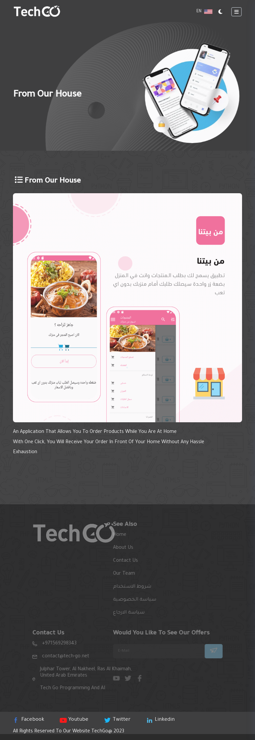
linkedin (161, 720)
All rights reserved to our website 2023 (68, 731)
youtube (74, 720)
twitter (117, 720)
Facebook (29, 720)
